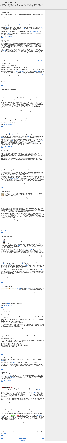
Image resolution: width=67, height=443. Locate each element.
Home (22, 438)
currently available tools (36, 142)
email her (12, 184)
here (13, 27)
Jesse (28, 73)
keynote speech (40, 389)
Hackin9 (20, 162)
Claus (29, 28)
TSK (13, 244)
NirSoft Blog (23, 28)
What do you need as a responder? (9, 89)
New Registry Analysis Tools (7, 311)
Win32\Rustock (37, 71)
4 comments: (10, 368)
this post (4, 50)
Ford (41, 269)
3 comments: (10, 36)
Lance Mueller (36, 263)
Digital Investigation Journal (14, 178)
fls (12, 140)
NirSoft (29, 136)
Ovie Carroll (10, 264)
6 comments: (10, 433)
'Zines (2, 151)
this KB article (21, 17)
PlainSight (8, 303)
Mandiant (34, 264)
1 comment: (9, 230)
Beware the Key (8, 17)
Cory (32, 288)
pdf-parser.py (33, 23)
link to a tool (14, 134)
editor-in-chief (37, 181)
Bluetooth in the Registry (7, 357)
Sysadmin (32, 162)
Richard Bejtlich (3, 263)
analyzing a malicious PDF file (19, 24)
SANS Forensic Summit (6, 236)
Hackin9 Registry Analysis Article (9, 373)
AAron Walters (17, 263)
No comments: (10, 83)
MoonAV (42, 27)
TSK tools (10, 139)
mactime (41, 140)
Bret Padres (5, 264)
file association (40, 60)
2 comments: (10, 146)
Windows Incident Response (11, 3)
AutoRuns (2, 137)
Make (22, 162)
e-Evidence (9, 33)
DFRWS (27, 288)
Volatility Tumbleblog (9, 133)
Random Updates (5, 12)
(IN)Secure (25, 162)
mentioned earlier (5, 312)
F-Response (26, 265)
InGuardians (32, 263)
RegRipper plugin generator (25, 290)
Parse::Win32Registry (27, 312)
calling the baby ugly (29, 249)
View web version (22, 440)
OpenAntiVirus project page (33, 31)
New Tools (3, 130)
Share (1, 85)
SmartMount (12, 428)
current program (33, 388)
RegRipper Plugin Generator (7, 286)
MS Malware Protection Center (19, 71)
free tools (7, 27)
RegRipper (42, 74)
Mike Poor (22, 263)
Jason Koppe (19, 288)
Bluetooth (2, 360)
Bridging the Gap (5, 41)
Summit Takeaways (5, 191)
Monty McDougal (40, 264)
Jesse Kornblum (31, 133)
